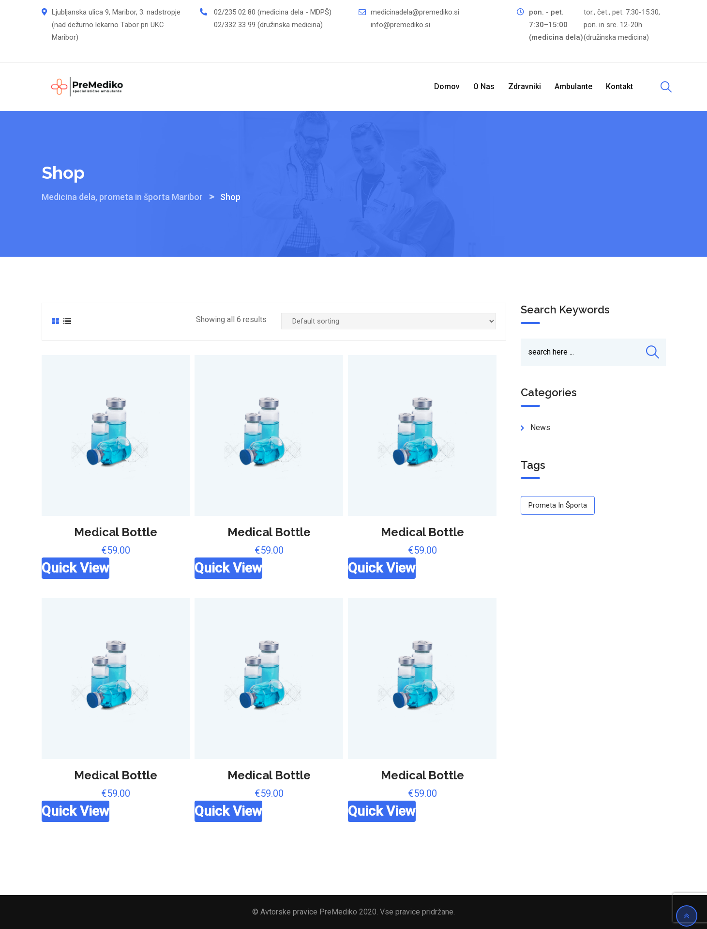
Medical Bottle (115, 532)
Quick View (75, 568)
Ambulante (573, 86)
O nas (484, 86)
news (540, 427)
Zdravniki (524, 86)
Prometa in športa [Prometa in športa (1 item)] (557, 505)
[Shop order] (388, 321)
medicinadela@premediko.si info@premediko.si (415, 18)
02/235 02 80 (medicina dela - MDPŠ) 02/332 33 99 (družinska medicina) (272, 18)
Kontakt (619, 86)
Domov (447, 86)
